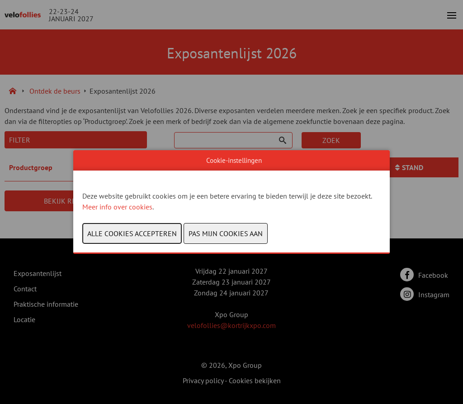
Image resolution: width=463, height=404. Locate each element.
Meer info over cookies (117, 206)
